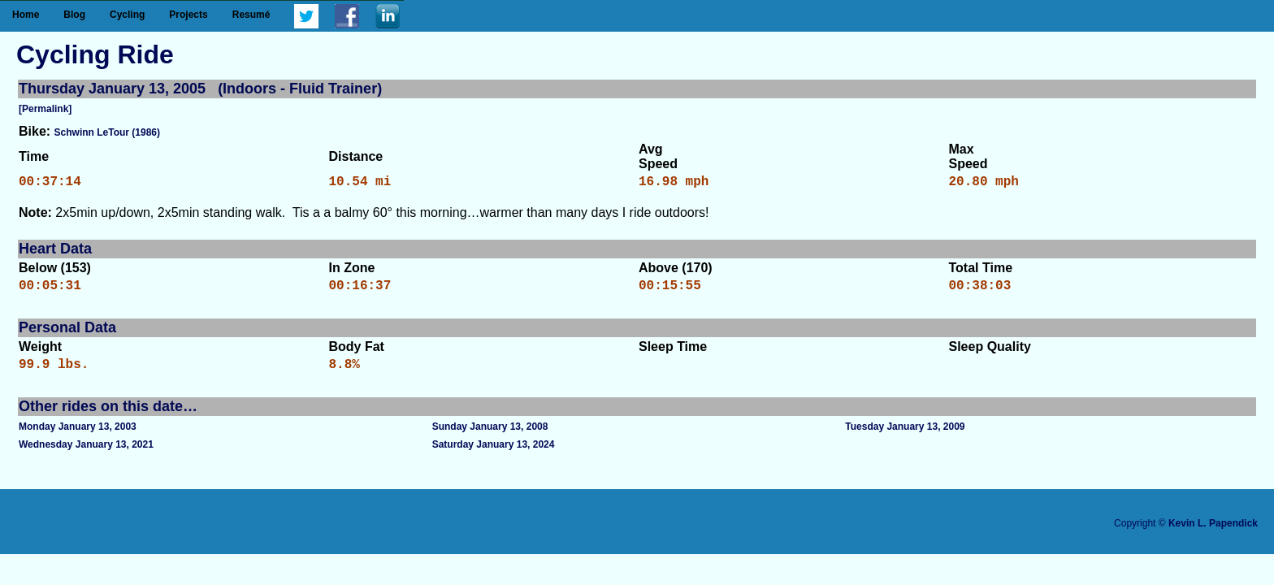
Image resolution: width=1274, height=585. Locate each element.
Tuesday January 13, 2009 (904, 436)
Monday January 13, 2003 (77, 436)
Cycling (127, 14)
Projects (188, 14)
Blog (74, 14)
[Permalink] (45, 109)
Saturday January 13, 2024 (493, 454)
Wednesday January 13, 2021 (86, 454)
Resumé (251, 14)
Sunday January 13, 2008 (490, 436)
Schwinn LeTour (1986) (107, 132)
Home (25, 14)
